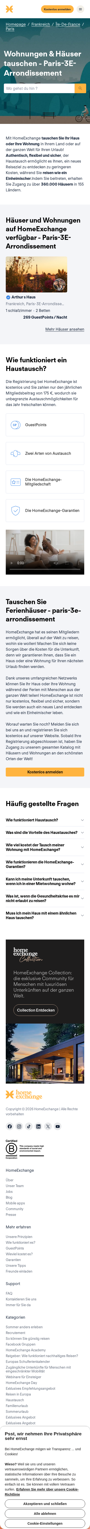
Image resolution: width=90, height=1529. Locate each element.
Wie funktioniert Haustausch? (45, 820)
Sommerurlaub (17, 1412)
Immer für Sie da (18, 1305)
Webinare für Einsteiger (23, 1377)
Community (14, 1209)
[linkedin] (38, 1126)
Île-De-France (68, 24)
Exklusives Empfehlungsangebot (30, 1388)
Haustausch (15, 1400)
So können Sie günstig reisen (28, 1339)
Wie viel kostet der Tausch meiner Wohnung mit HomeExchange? (45, 847)
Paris (10, 29)
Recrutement (15, 1333)
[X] (48, 1126)
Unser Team (15, 1186)
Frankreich (40, 24)
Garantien (13, 1260)
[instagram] (19, 1126)
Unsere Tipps (16, 1266)
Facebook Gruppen (21, 1344)
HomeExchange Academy (26, 1350)
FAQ (9, 1293)
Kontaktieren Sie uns (21, 1299)
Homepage (16, 24)
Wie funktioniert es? (20, 1242)
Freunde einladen (19, 1271)
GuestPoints (15, 1248)
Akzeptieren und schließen (45, 1504)
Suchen (80, 88)
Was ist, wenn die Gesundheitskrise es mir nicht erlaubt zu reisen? (45, 898)
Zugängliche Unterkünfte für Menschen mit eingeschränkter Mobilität (38, 1369)
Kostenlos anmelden (57, 9)
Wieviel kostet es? (19, 1254)
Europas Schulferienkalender (28, 1362)
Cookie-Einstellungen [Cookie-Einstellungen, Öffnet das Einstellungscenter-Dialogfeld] (45, 1523)
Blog (9, 1197)
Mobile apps (15, 1203)
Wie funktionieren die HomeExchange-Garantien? (45, 864)
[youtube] (57, 1126)
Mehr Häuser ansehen (64, 329)
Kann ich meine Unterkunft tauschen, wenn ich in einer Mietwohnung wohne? (45, 881)
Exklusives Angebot (20, 1417)
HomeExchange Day (21, 1383)
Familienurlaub (17, 1406)
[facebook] (9, 1126)
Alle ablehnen (45, 1514)
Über (9, 1180)
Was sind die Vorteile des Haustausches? (45, 832)
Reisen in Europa (18, 1394)
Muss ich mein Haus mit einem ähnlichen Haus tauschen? (45, 915)
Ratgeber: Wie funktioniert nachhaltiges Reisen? (42, 1356)
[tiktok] (29, 1126)
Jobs (9, 1192)
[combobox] (39, 88)
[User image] (59, 285)
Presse (11, 1215)
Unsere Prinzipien (19, 1237)
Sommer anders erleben (24, 1327)
